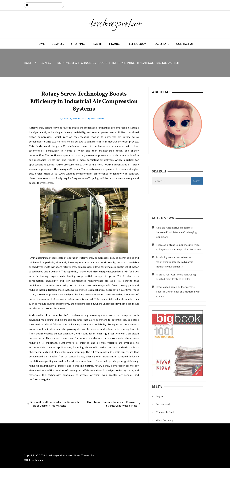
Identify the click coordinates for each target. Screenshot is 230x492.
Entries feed (163, 418)
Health (97, 43)
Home (41, 43)
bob (66, 132)
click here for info (57, 328)
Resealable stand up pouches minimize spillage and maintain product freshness (178, 275)
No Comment (98, 132)
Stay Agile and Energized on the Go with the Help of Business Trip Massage (55, 403)
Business (58, 43)
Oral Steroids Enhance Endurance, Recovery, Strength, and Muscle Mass (112, 403)
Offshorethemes (33, 459)
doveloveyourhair (115, 24)
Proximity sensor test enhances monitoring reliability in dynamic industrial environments (174, 290)
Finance (114, 43)
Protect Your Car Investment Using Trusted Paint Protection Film (176, 305)
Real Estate (161, 43)
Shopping (78, 43)
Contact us (184, 43)
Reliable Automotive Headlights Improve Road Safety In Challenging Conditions (176, 261)
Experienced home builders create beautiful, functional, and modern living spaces (178, 320)
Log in (159, 410)
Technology (136, 43)
